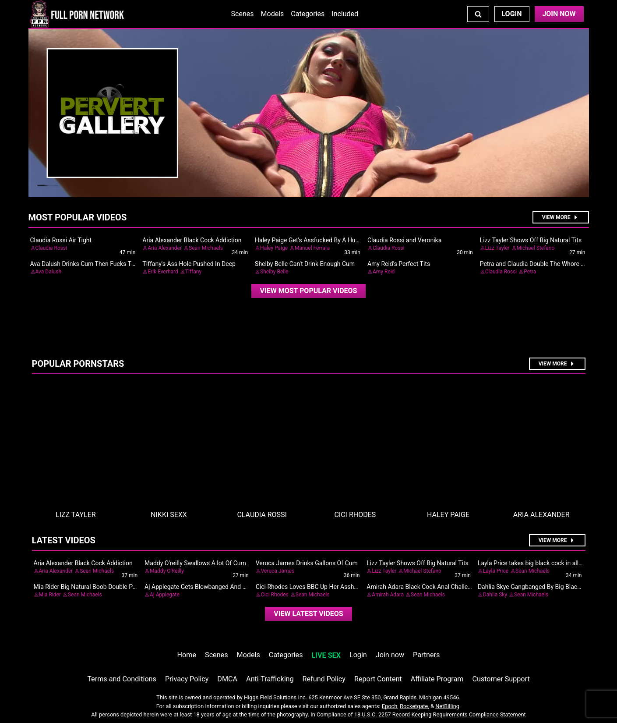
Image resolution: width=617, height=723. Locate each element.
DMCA (227, 679)
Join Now (558, 14)
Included (344, 14)
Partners (426, 655)
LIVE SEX (326, 655)
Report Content (378, 679)
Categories (307, 14)
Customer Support (500, 679)
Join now (390, 655)
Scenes (242, 14)
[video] (308, 291)
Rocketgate (414, 706)
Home (186, 655)
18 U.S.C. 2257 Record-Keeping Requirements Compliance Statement (440, 714)
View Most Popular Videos (308, 291)
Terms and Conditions (121, 679)
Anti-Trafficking (270, 679)
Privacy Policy (186, 679)
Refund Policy (324, 679)
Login (511, 14)
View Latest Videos (308, 614)
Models (272, 14)
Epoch (390, 706)
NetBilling (447, 706)
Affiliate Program (437, 679)
